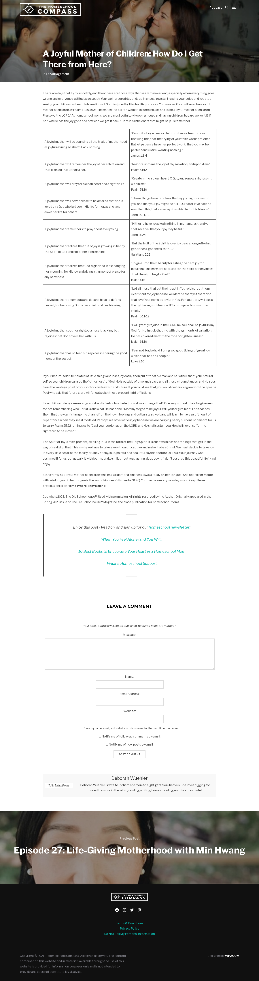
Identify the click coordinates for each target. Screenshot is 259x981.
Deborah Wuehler (129, 778)
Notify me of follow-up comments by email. (131, 736)
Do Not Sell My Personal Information (129, 934)
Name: (129, 676)
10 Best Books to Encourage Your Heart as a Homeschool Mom (131, 551)
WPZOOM (232, 956)
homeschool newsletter (169, 527)
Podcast (215, 7)
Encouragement (57, 74)
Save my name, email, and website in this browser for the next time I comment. (131, 728)
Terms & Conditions (129, 923)
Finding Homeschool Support (132, 563)
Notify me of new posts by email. (131, 744)
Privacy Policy (129, 928)
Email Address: (129, 694)
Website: (129, 711)
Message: (129, 634)
